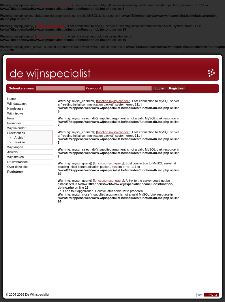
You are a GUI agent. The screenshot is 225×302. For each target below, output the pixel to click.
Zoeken (19, 142)
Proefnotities (16, 133)
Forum (11, 118)
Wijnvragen (15, 147)
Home (11, 98)
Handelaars (15, 108)
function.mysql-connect (56, 5)
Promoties (14, 123)
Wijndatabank (17, 103)
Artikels (12, 152)
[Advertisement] (202, 182)
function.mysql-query (51, 26)
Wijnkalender (16, 128)
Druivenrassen (17, 162)
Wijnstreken (15, 157)
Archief (19, 137)
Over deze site (17, 166)
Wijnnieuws (15, 113)
